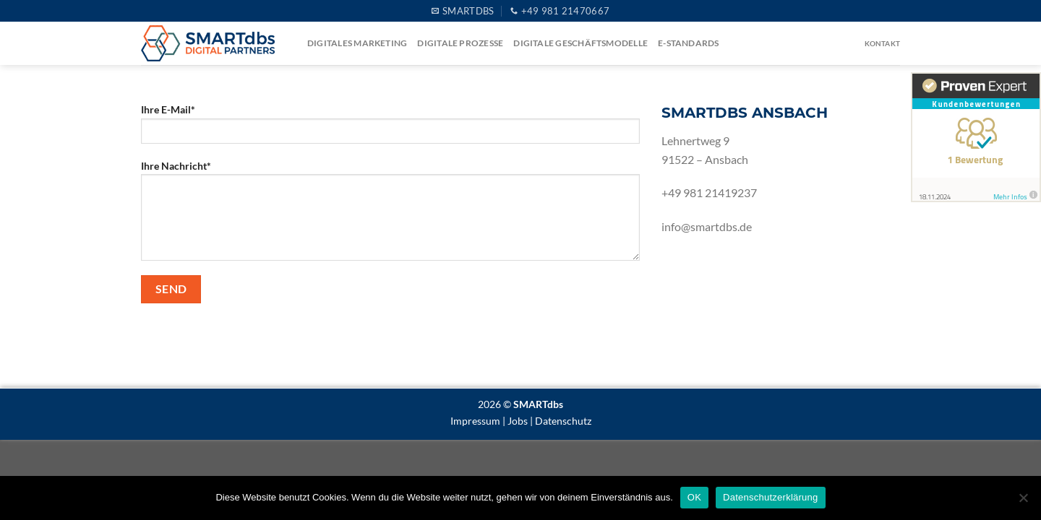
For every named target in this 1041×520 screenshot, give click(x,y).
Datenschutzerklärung (770, 497)
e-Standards (688, 43)
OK (694, 497)
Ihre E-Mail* (390, 128)
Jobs (517, 421)
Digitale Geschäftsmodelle (580, 43)
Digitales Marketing (357, 43)
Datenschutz (563, 421)
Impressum (475, 421)
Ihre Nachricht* (390, 215)
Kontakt (882, 43)
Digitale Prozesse (460, 43)
